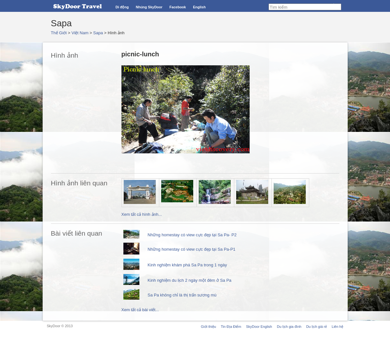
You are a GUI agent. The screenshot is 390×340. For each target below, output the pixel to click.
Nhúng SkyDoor (149, 7)
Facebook (178, 7)
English (199, 7)
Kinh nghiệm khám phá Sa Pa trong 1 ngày (187, 265)
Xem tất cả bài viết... (140, 309)
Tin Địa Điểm (231, 326)
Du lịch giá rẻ (316, 326)
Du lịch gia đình (289, 326)
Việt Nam (79, 32)
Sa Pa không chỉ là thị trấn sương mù (182, 295)
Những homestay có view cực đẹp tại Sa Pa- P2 (192, 234)
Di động (122, 7)
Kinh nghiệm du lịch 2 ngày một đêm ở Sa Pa (190, 280)
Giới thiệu (208, 326)
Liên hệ (337, 326)
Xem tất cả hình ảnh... (141, 214)
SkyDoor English (259, 326)
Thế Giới (59, 32)
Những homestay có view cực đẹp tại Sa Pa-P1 (192, 249)
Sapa (98, 32)
